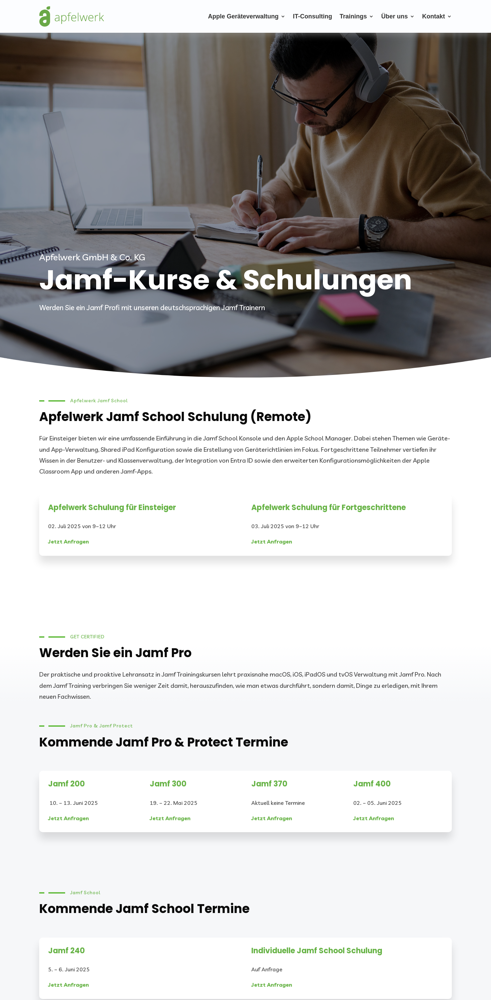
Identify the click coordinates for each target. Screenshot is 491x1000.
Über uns (394, 16)
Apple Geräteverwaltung (243, 16)
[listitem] (245, 455)
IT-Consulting (312, 16)
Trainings (353, 16)
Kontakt (433, 16)
